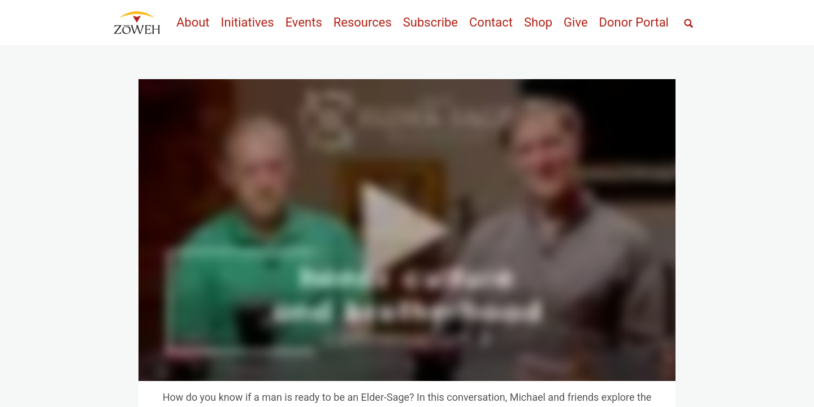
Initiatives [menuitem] (247, 22)
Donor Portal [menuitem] (634, 22)
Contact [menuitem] (491, 22)
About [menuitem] (193, 22)
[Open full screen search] (688, 23)
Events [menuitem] (303, 22)
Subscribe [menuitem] (430, 22)
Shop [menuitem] (538, 22)
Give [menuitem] (576, 22)
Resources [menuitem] (363, 22)
